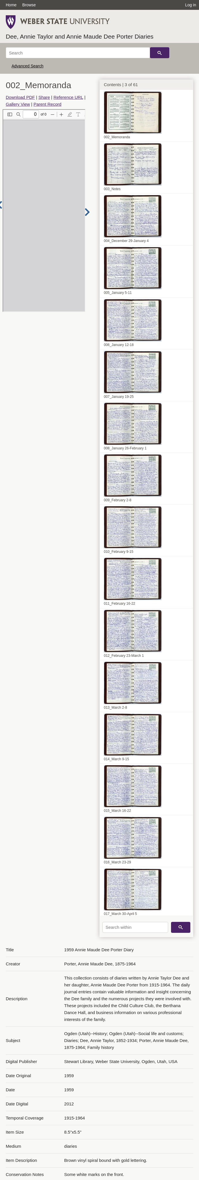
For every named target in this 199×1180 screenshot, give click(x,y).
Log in (190, 5)
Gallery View (18, 104)
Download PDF (20, 97)
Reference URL (68, 97)
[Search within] (135, 927)
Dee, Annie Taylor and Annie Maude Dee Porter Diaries (79, 36)
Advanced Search (28, 66)
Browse (29, 5)
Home (11, 5)
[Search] (78, 52)
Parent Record (47, 104)
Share (44, 97)
